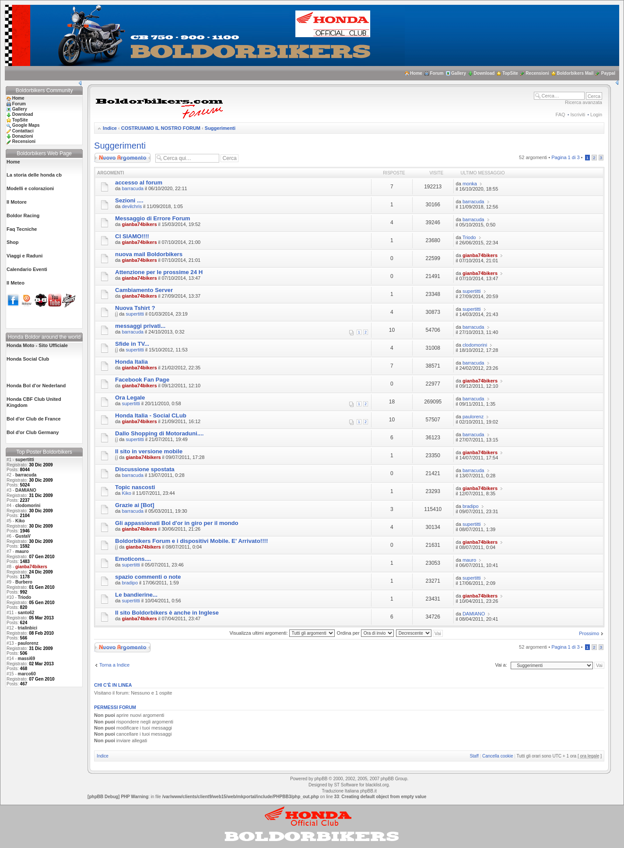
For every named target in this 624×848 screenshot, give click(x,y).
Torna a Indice (114, 664)
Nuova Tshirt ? (135, 308)
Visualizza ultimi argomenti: (281, 633)
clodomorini (27, 505)
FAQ (560, 114)
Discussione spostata (145, 469)
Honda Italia (131, 361)
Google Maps (26, 125)
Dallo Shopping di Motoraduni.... (159, 433)
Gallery (458, 73)
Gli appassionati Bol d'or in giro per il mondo (176, 523)
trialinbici (27, 628)
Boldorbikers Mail (575, 73)
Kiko (20, 520)
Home (416, 73)
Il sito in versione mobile (148, 451)
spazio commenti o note (148, 576)
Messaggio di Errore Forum (152, 218)
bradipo (471, 506)
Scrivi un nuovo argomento (122, 158)
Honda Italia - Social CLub (150, 415)
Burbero (23, 582)
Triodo (25, 597)
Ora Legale (130, 397)
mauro (22, 551)
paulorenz (28, 643)
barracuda (25, 475)
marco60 (27, 673)
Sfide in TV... (132, 344)
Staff (474, 756)
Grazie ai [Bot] (134, 505)
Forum (436, 73)
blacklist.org (377, 784)
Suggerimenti (220, 128)
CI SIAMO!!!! (132, 236)
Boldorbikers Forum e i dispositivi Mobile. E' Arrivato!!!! (191, 541)
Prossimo (589, 633)
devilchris (132, 206)
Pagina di (565, 157)
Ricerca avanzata (583, 102)
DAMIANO (25, 490)
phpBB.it (368, 791)
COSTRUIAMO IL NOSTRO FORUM (160, 128)
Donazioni (22, 136)
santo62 (26, 612)
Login (596, 114)
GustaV (23, 536)
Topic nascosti (135, 487)
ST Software (346, 784)
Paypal (608, 73)
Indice (110, 128)
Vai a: (501, 664)
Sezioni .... (129, 200)
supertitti (24, 459)
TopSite (510, 73)
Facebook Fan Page (142, 379)
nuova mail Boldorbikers (148, 254)
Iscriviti (578, 114)
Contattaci (23, 131)
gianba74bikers (139, 224)
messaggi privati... (140, 326)
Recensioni (537, 73)
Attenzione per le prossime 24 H (159, 272)
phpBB (320, 778)
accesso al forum (138, 182)
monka (470, 183)
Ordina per (365, 633)
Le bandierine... (136, 594)
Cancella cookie (497, 756)
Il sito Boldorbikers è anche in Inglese (167, 612)
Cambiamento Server (144, 290)
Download (484, 73)
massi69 (26, 658)
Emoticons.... (133, 559)
